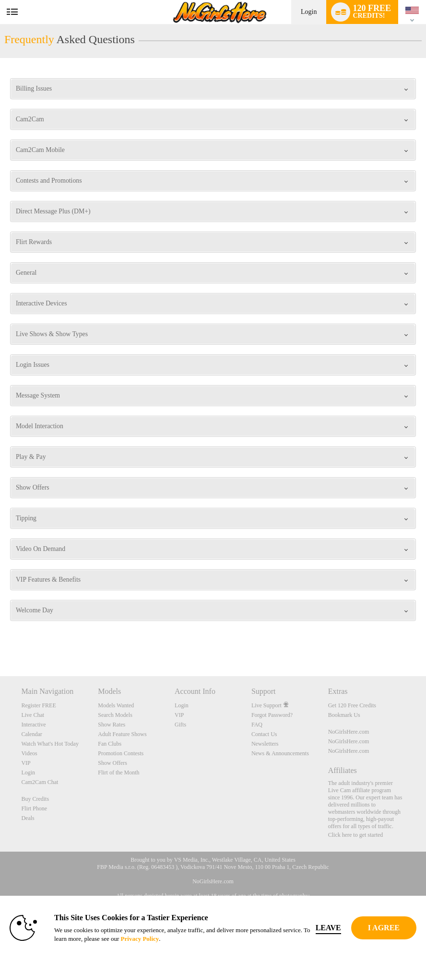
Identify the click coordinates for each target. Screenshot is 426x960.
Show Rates (111, 724)
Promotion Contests (120, 753)
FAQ (256, 724)
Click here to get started (355, 834)
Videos (29, 753)
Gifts (180, 724)
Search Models (115, 715)
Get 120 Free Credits (352, 705)
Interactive (33, 724)
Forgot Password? (272, 715)
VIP (25, 763)
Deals (27, 818)
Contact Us (264, 734)
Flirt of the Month (118, 772)
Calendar (31, 734)
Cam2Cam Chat (39, 782)
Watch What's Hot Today (50, 743)
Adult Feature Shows (122, 734)
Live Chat (32, 715)
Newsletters (265, 743)
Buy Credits (35, 799)
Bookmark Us (344, 715)
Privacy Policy (140, 938)
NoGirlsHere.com (348, 731)
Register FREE (38, 705)
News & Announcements (280, 753)
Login (309, 11)
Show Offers (112, 763)
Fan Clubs (109, 743)
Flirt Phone (34, 808)
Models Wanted (116, 705)
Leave (328, 928)
